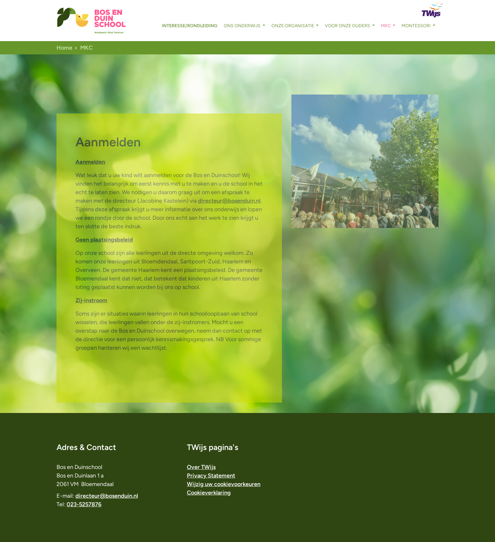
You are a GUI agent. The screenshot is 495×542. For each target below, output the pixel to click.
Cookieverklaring (209, 492)
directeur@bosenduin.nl (229, 213)
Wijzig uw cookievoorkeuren (223, 484)
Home (64, 47)
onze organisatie (293, 25)
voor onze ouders (348, 25)
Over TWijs (201, 467)
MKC (386, 25)
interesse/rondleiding (190, 25)
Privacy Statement (211, 475)
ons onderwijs (242, 25)
